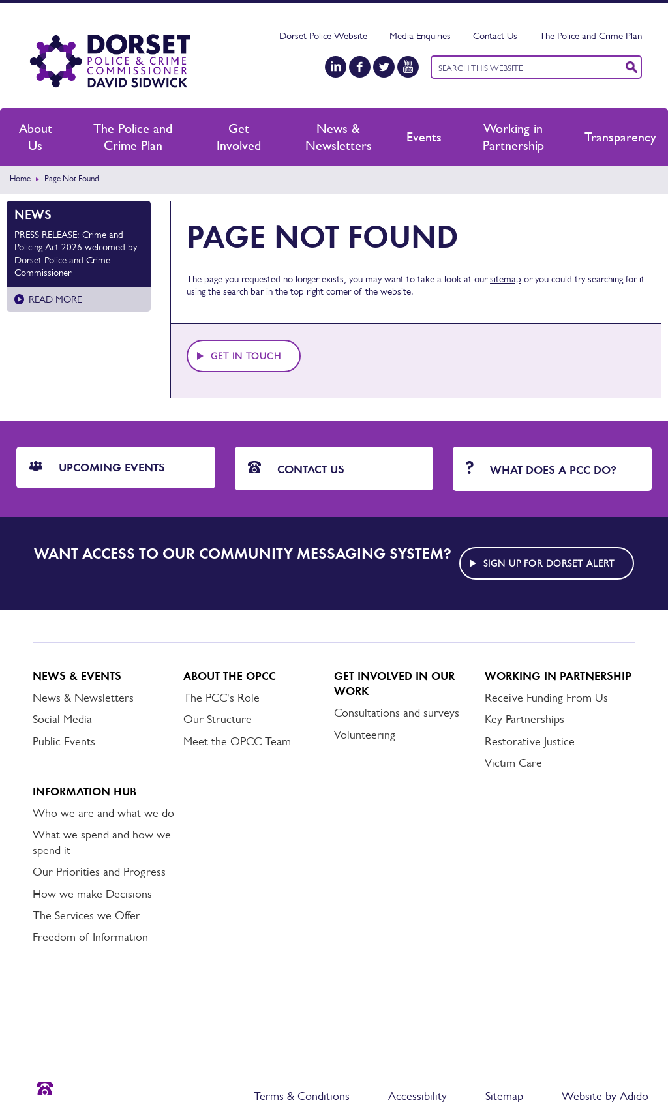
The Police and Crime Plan (590, 35)
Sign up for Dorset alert (549, 563)
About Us (35, 137)
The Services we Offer (86, 915)
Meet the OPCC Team (237, 741)
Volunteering (364, 734)
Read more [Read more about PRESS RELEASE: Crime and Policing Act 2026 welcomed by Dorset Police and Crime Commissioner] (55, 298)
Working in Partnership (513, 137)
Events (424, 137)
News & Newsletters (338, 137)
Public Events (64, 741)
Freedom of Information (90, 936)
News (33, 214)
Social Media (62, 719)
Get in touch (246, 356)
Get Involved (239, 137)
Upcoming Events (97, 467)
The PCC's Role (221, 697)
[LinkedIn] (335, 67)
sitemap (505, 278)
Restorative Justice (530, 741)
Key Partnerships (524, 719)
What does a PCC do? (541, 469)
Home (20, 178)
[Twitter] (384, 67)
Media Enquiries (420, 35)
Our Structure (217, 719)
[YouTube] (408, 67)
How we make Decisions (92, 893)
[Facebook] (360, 67)
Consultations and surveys (396, 712)
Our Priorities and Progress (99, 871)
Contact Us (495, 35)
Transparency (620, 137)
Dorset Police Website (323, 35)
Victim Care (513, 762)
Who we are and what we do (103, 813)
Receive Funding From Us (546, 697)
